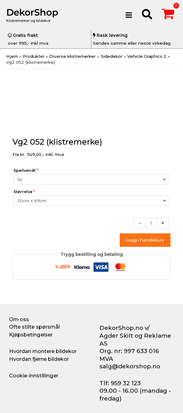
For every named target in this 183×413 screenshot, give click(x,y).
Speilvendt (25, 170)
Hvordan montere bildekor (43, 351)
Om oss (19, 319)
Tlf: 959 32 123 (120, 383)
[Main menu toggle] (129, 15)
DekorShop (32, 12)
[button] (147, 15)
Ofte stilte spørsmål (34, 327)
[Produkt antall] (151, 223)
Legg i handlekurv (145, 239)
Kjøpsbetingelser (31, 334)
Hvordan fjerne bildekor (39, 359)
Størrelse (24, 191)
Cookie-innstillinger (33, 375)
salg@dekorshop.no (129, 366)
